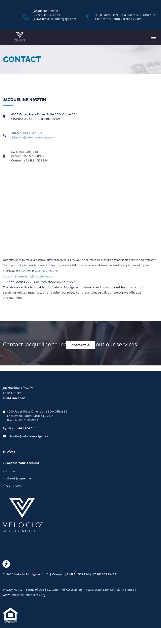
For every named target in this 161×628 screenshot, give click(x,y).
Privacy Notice (13, 589)
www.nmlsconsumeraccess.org (24, 595)
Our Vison (13, 485)
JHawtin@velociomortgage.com (35, 137)
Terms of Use (35, 589)
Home (10, 471)
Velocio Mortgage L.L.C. (32, 574)
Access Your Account (21, 463)
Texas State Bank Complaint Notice (110, 589)
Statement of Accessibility (65, 589)
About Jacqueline (18, 478)
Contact (80, 345)
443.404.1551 (32, 133)
